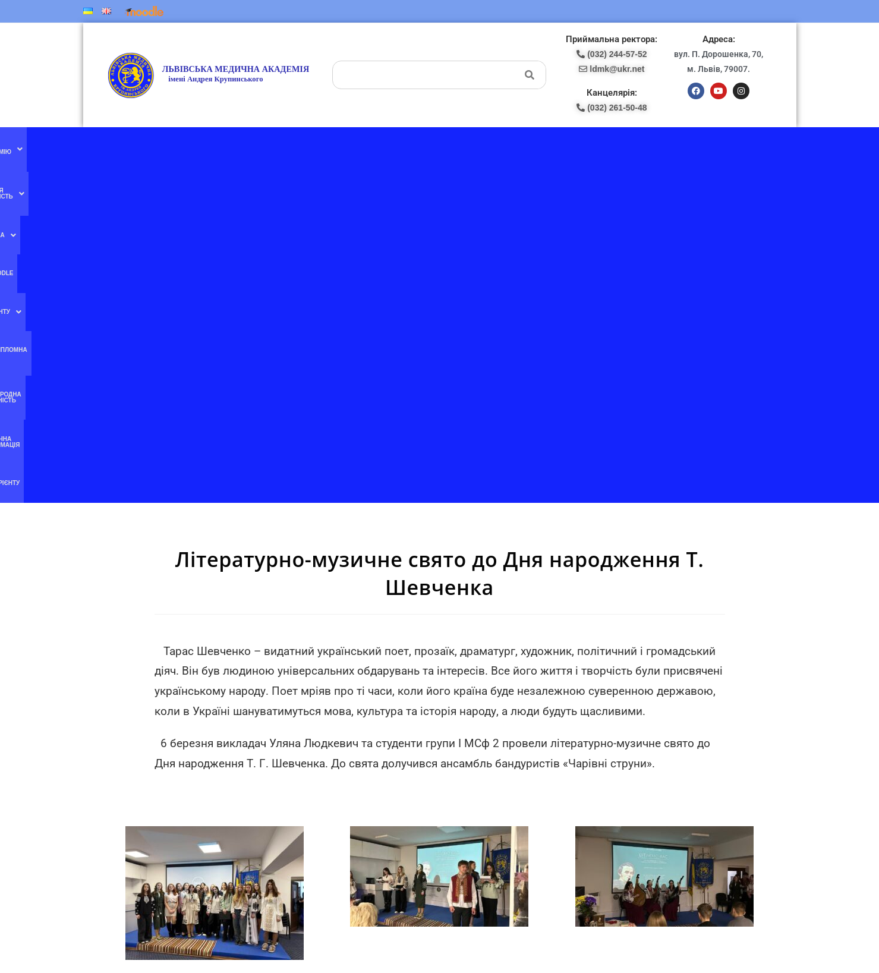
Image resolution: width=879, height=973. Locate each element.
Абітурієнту (704, 147)
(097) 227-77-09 (474, 730)
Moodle (359, 147)
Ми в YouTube (298, 742)
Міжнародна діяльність (558, 147)
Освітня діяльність (260, 148)
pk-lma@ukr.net (484, 767)
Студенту (402, 148)
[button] (184, 148)
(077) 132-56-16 (474, 717)
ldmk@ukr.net (682, 841)
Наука (322, 148)
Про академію (184, 148)
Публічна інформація (641, 147)
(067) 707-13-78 (474, 742)
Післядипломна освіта (470, 147)
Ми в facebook (298, 717)
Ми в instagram (299, 766)
